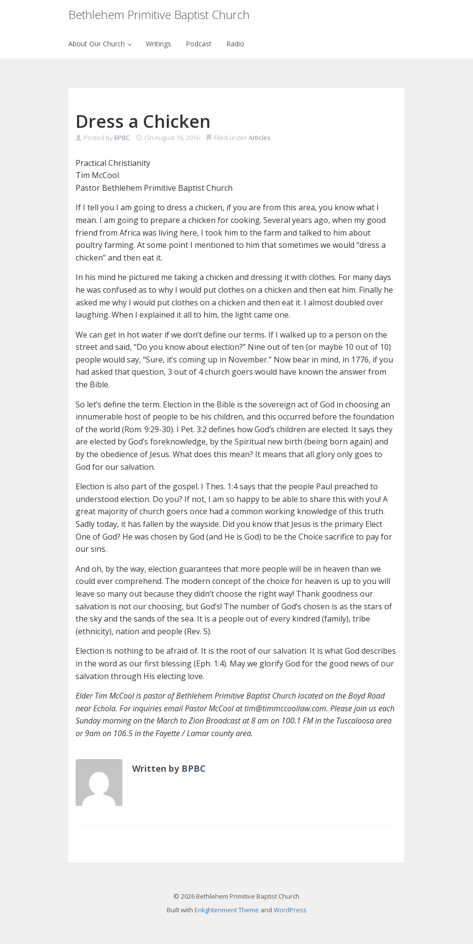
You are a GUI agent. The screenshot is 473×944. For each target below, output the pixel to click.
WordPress (290, 909)
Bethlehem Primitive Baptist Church (159, 14)
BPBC (122, 137)
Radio (235, 43)
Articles (259, 137)
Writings (158, 43)
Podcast (199, 43)
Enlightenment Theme (227, 909)
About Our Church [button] (100, 43)
